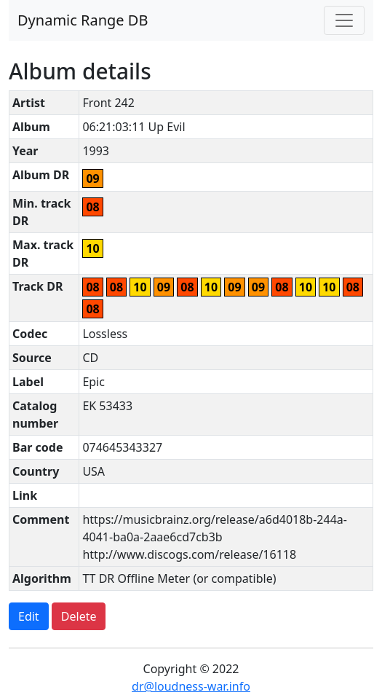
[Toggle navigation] (344, 20)
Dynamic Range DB (82, 20)
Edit (28, 616)
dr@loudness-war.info (191, 686)
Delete (79, 616)
